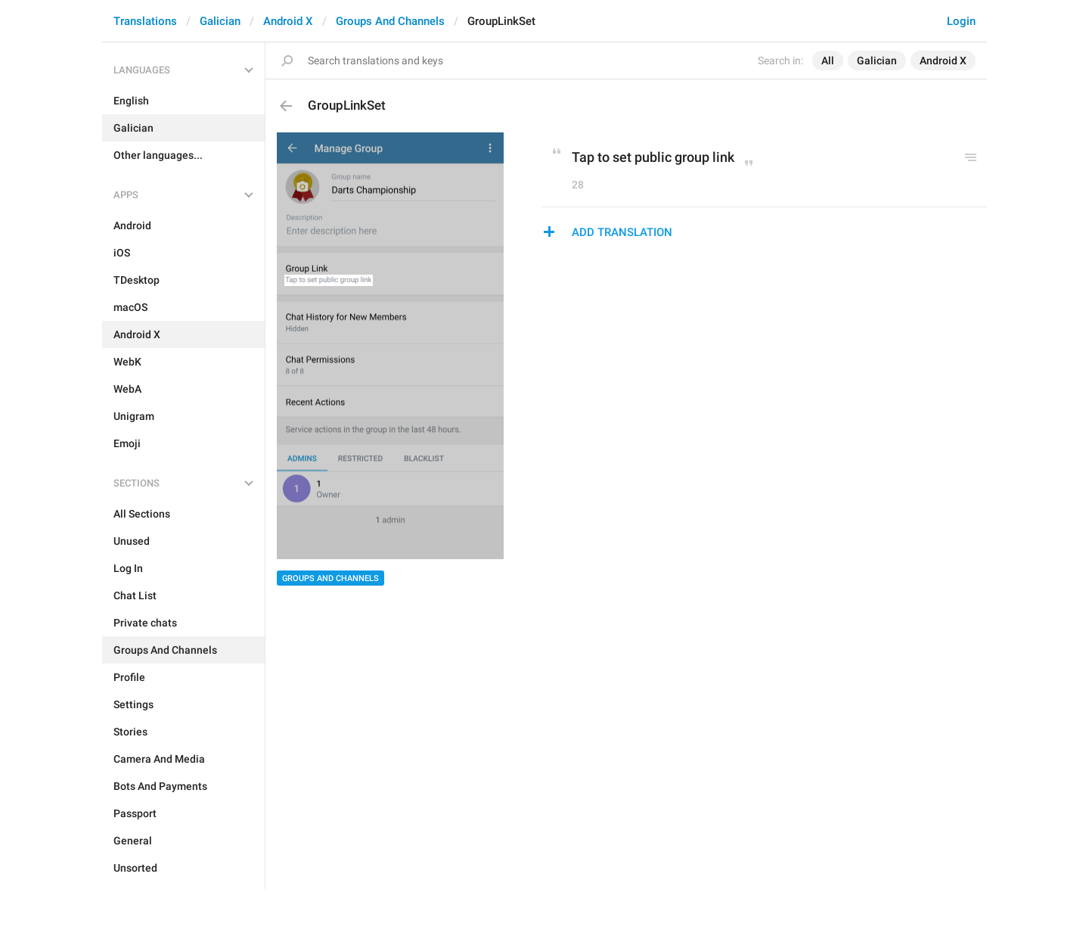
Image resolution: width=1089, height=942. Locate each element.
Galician (220, 21)
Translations (145, 21)
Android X (288, 21)
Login (961, 21)
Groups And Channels (390, 21)
